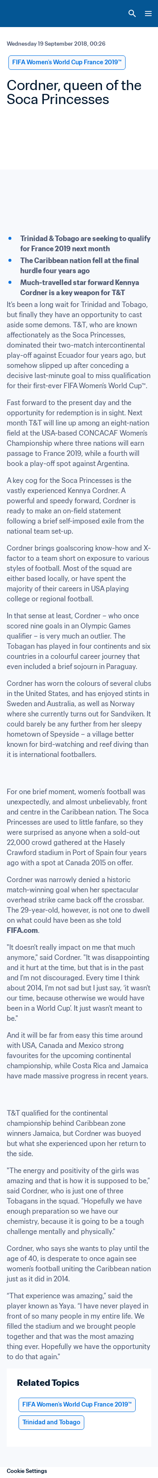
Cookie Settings (27, 1471)
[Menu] (148, 13)
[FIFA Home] (22, 13)
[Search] (132, 13)
